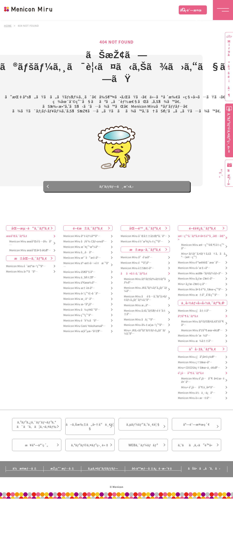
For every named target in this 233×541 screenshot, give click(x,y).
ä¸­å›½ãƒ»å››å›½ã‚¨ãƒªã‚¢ (202, 306)
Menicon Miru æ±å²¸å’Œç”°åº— (199, 298)
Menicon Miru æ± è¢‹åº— (79, 291)
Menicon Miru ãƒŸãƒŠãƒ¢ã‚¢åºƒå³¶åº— (202, 326)
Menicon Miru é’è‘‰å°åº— (81, 324)
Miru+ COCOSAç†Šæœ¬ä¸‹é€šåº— (199, 371)
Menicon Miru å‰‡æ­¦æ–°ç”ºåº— (144, 328)
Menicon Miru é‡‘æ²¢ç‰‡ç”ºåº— (142, 245)
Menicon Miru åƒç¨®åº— (139, 323)
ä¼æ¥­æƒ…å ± (23, 475)
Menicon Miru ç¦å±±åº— (194, 314)
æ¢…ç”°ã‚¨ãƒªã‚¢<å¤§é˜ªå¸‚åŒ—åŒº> (201, 241)
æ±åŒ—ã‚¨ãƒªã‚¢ (30, 261)
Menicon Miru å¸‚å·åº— (78, 255)
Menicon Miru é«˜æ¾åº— (194, 339)
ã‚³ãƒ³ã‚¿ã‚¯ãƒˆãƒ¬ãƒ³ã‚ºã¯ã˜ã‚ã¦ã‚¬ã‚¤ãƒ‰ (36, 428)
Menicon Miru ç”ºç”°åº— (78, 318)
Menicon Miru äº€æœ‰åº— (80, 286)
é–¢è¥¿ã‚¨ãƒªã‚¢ (202, 231)
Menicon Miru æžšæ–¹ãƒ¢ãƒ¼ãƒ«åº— (200, 277)
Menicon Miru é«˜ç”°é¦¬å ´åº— (82, 297)
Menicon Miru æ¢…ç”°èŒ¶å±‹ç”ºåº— (202, 250)
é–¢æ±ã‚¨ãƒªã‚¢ (88, 231)
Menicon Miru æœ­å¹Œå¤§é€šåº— (30, 253)
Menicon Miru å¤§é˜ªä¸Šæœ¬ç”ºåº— (201, 293)
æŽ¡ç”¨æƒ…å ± (62, 475)
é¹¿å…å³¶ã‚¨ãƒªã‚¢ (191, 376)
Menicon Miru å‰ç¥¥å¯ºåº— (81, 313)
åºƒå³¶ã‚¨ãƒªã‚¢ (188, 319)
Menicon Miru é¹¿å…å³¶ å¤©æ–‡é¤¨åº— (203, 383)
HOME (8, 25)
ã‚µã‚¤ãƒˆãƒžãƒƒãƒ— (103, 475)
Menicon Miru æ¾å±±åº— (195, 344)
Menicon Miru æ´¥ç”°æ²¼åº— (82, 250)
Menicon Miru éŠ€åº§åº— (79, 275)
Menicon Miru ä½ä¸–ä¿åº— (196, 396)
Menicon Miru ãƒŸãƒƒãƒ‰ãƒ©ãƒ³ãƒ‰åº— (145, 284)
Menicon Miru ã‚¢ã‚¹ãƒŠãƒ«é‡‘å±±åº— (145, 315)
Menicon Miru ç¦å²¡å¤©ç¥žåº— (197, 360)
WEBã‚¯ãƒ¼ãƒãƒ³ (143, 450)
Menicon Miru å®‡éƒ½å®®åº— (81, 239)
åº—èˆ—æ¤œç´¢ (191, 11)
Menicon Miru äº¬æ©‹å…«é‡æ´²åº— (86, 268)
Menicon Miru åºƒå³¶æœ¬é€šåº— (202, 334)
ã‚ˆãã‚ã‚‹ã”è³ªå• (196, 450)
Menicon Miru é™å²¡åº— (136, 266)
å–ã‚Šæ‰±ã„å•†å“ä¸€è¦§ (90, 430)
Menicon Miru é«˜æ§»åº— (194, 271)
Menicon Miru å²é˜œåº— (136, 260)
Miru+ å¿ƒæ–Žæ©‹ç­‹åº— (192, 287)
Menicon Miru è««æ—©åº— (195, 401)
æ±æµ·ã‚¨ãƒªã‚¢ (145, 252)
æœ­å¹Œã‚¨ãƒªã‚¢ (16, 239)
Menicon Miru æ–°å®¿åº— (78, 307)
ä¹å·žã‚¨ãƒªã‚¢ (202, 352)
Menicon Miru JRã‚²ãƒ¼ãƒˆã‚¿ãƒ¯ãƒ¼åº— (145, 293)
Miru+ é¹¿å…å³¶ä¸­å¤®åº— (198, 391)
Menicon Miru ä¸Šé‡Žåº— (79, 281)
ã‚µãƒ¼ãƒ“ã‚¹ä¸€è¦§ (143, 428)
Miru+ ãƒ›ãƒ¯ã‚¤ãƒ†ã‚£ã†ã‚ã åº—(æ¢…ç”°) (203, 258)
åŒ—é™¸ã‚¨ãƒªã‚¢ (145, 231)
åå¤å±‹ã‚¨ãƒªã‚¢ (134, 277)
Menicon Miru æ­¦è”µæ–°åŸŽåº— (83, 334)
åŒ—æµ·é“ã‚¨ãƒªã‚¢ (30, 231)
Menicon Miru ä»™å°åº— (22, 275)
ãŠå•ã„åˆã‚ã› (205, 475)
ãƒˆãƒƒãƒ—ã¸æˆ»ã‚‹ (116, 189)
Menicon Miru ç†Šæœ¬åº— (195, 365)
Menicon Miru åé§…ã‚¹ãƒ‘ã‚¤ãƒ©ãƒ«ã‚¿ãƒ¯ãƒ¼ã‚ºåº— (145, 301)
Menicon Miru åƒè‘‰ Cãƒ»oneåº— (85, 245)
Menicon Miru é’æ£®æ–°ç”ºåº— (26, 269)
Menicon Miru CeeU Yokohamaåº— (84, 329)
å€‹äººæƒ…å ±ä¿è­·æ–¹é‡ (153, 475)
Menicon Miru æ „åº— (137, 308)
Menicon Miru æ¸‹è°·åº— (78, 302)
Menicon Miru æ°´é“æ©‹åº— (82, 261)
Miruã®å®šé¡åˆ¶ (229, 68)
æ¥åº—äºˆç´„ (36, 450)
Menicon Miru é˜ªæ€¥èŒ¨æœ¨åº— (199, 266)
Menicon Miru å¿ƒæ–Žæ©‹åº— (196, 282)
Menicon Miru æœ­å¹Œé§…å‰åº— (30, 246)
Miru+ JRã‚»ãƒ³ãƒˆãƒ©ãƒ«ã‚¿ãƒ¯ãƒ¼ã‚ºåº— (144, 335)
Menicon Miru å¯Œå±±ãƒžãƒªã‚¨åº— (144, 239)
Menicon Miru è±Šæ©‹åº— (137, 271)
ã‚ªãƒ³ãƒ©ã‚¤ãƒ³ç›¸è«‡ (90, 450)
